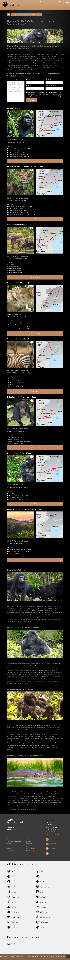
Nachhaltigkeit (30, 850)
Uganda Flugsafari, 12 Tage (18, 283)
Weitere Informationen (58, 956)
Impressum (29, 843)
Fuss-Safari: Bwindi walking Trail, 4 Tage (24, 509)
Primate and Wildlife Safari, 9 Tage (21, 397)
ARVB (27, 839)
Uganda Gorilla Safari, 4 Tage (19, 453)
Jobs (27, 846)
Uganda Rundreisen (31, 809)
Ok (68, 956)
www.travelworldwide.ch (52, 834)
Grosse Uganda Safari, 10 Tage (19, 225)
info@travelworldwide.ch (52, 832)
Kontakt (9, 843)
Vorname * (48, 79)
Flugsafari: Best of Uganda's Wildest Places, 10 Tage (28, 166)
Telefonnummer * (50, 86)
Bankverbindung (30, 848)
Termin (9, 846)
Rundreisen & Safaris (19, 14)
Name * (28, 79)
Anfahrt (9, 848)
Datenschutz (29, 841)
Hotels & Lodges (34, 14)
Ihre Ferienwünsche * (13, 79)
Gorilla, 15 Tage (13, 108)
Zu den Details (46, 161)
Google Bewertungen (13, 853)
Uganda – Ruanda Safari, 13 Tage (20, 339)
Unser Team (10, 850)
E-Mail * (28, 86)
